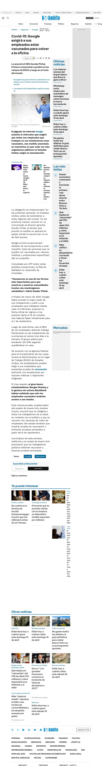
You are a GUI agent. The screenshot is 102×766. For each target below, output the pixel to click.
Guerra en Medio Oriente (63, 12)
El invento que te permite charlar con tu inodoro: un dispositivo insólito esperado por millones (41, 512)
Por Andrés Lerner (17, 720)
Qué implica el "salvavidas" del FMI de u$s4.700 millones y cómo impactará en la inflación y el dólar (65, 226)
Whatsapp (41, 730)
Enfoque (36, 12)
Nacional (16, 746)
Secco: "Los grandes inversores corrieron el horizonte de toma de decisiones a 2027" (38, 678)
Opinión (88, 24)
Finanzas (47, 24)
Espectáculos (54, 750)
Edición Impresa (57, 746)
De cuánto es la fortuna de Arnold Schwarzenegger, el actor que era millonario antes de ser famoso (20, 514)
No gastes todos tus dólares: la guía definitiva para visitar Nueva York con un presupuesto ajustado (61, 147)
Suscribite (38, 468)
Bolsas (62, 332)
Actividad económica (82, 12)
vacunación (41, 369)
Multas (37, 758)
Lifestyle (75, 742)
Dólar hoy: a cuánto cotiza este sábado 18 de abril (59, 672)
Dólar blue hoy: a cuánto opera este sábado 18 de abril (40, 709)
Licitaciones (51, 758)
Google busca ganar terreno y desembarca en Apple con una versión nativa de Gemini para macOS (32, 82)
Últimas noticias (32, 738)
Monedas (56, 332)
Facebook (17, 730)
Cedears (77, 332)
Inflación (18, 12)
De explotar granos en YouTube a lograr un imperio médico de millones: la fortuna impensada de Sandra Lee (48, 182)
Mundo (28, 746)
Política (61, 24)
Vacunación (40, 456)
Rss (83, 750)
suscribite (90, 18)
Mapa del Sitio (18, 754)
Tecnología (71, 750)
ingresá (97, 18)
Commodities (69, 332)
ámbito (14, 30)
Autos (40, 750)
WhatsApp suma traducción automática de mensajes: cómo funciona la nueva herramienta (61, 95)
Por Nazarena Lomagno (40, 697)
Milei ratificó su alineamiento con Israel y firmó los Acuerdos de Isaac (65, 255)
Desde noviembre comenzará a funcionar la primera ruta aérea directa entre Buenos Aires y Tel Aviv (65, 191)
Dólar (21, 24)
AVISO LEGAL (75, 754)
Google (35, 30)
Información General (22, 750)
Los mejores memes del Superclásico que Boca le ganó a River (60, 74)
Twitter (12, 730)
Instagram (23, 730)
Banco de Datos (19, 742)
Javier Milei (96, 12)
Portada (15, 738)
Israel (27, 12)
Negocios (75, 24)
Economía (34, 24)
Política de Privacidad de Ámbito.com (48, 754)
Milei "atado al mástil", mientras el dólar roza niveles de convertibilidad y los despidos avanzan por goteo (20, 706)
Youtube (35, 730)
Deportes (41, 746)
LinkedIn (29, 730)
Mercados (36, 742)
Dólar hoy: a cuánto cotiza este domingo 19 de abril (60, 128)
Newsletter (97, 23)
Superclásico (47, 12)
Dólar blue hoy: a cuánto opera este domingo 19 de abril (61, 114)
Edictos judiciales (20, 758)
